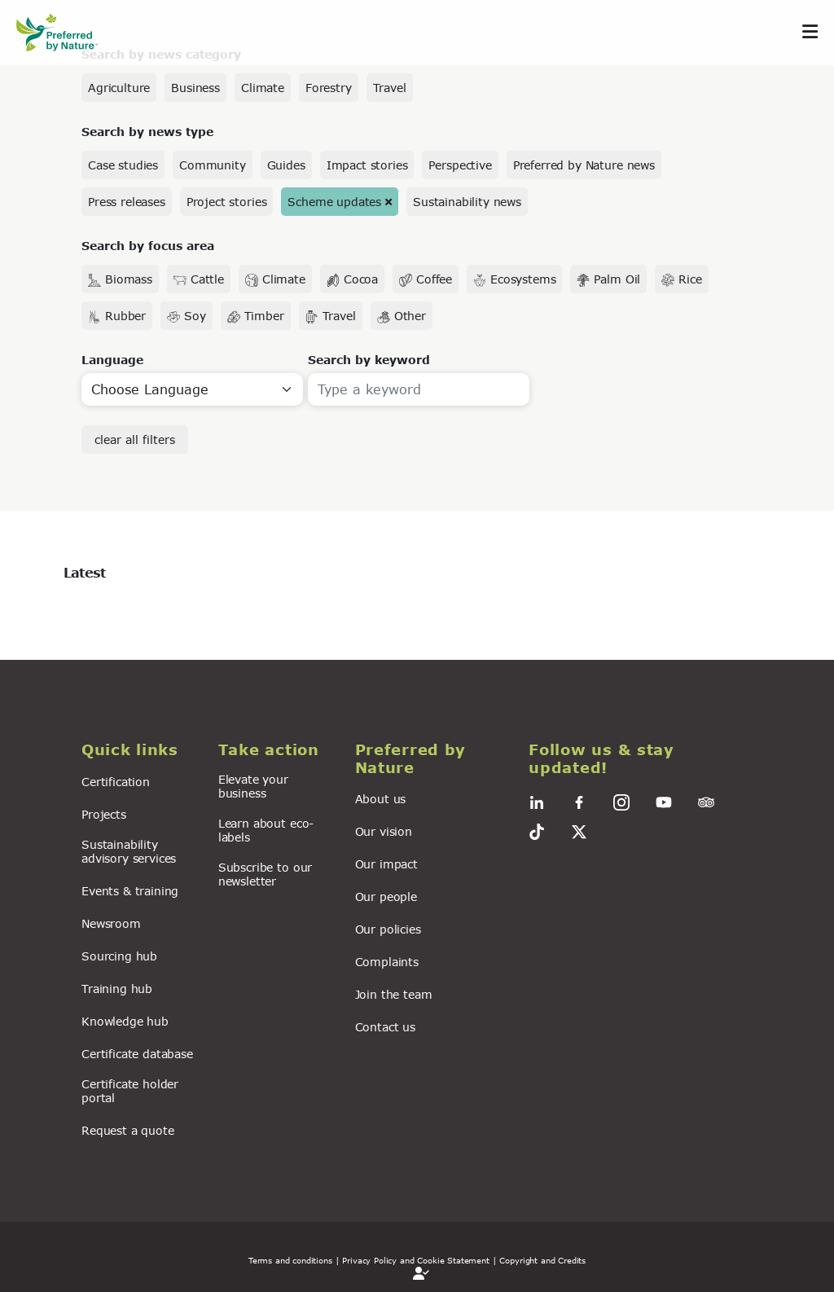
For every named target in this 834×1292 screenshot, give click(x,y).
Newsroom (111, 923)
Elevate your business (253, 786)
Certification (115, 782)
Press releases (126, 202)
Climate (262, 87)
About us (380, 799)
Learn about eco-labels (266, 830)
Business (195, 87)
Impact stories (367, 165)
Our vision (383, 831)
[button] (140, 750)
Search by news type (147, 131)
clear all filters (134, 439)
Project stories (227, 202)
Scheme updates (334, 202)
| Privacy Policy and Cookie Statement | (416, 1260)
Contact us (385, 1027)
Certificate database (137, 1054)
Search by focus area (147, 246)
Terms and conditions (290, 1260)
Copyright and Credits (542, 1260)
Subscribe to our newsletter (265, 874)
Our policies (388, 929)
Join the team (393, 994)
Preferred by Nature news (584, 165)
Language (112, 360)
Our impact (386, 864)
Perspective (459, 165)
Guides (286, 165)
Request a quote (127, 1130)
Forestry (328, 87)
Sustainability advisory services (128, 851)
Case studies (123, 165)
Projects (103, 814)
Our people (386, 896)
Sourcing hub (119, 956)
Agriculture (119, 87)
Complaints (387, 962)
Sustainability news (467, 202)
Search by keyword (369, 360)
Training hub (116, 988)
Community (212, 165)
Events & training (129, 891)
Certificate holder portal (129, 1091)
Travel (389, 87)
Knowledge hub (125, 1021)
